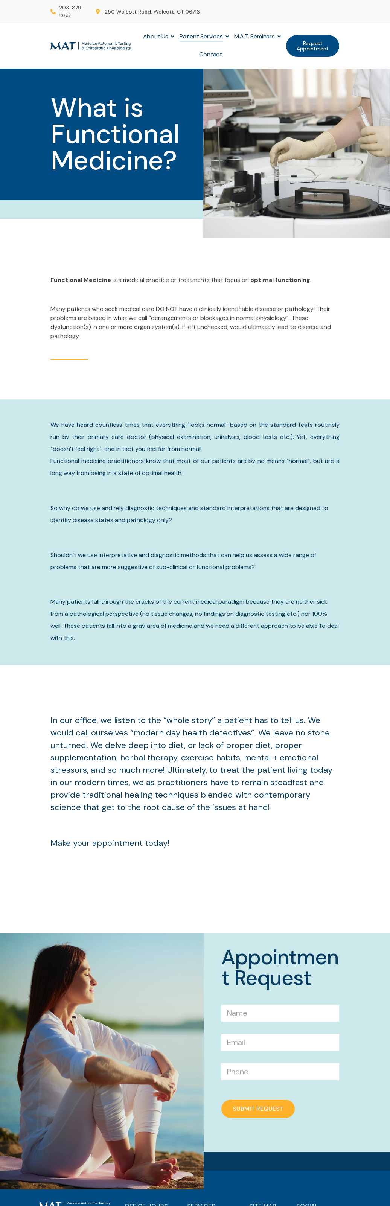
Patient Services (202, 36)
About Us (156, 36)
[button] (312, 46)
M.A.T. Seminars (255, 36)
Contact (210, 54)
